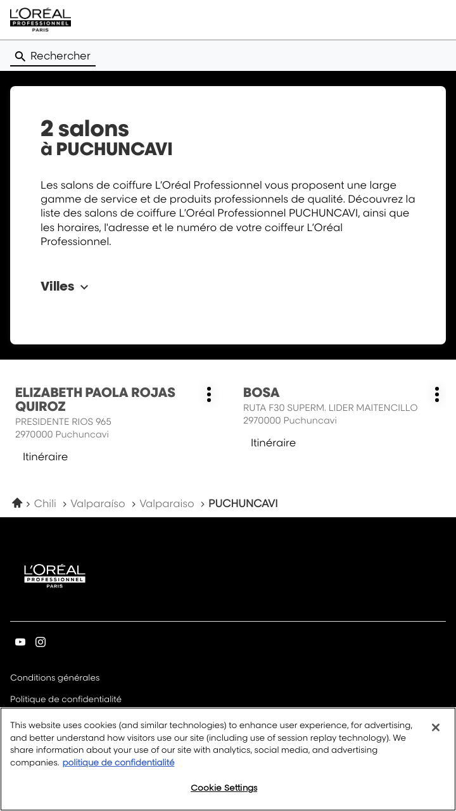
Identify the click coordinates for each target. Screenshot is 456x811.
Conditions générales (54, 679)
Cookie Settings (224, 796)
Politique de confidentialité (66, 700)
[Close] (436, 736)
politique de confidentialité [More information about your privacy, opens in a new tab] (118, 771)
